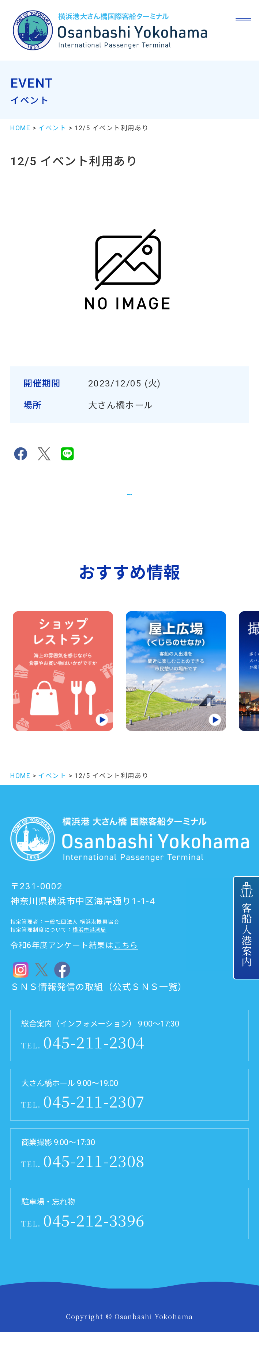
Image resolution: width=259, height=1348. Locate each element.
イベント (52, 128)
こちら (125, 960)
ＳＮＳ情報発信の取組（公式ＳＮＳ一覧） (98, 1002)
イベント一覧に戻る (129, 499)
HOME (20, 128)
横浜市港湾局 (89, 945)
